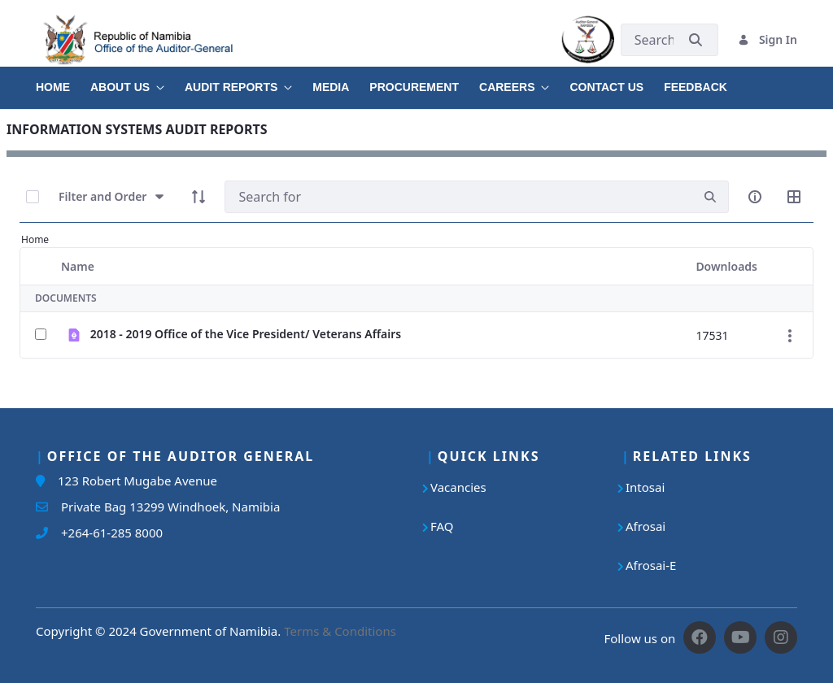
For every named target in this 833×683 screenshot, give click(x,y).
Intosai (645, 487)
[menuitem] (63, 81)
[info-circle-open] (755, 197)
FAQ (442, 526)
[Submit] (695, 39)
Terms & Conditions (340, 631)
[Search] (458, 197)
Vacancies (458, 487)
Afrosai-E (651, 565)
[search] (710, 197)
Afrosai (645, 526)
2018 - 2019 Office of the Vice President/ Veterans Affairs (245, 334)
